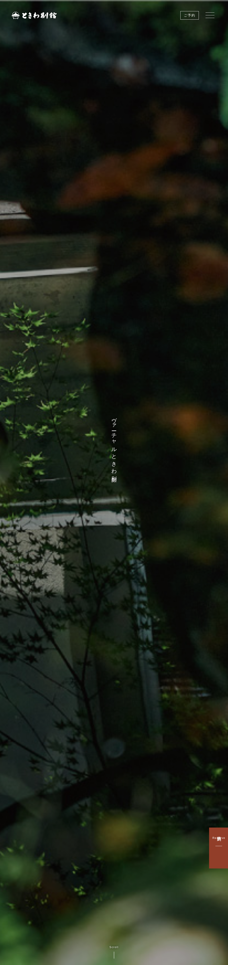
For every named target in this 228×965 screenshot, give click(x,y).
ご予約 (189, 15)
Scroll (114, 952)
